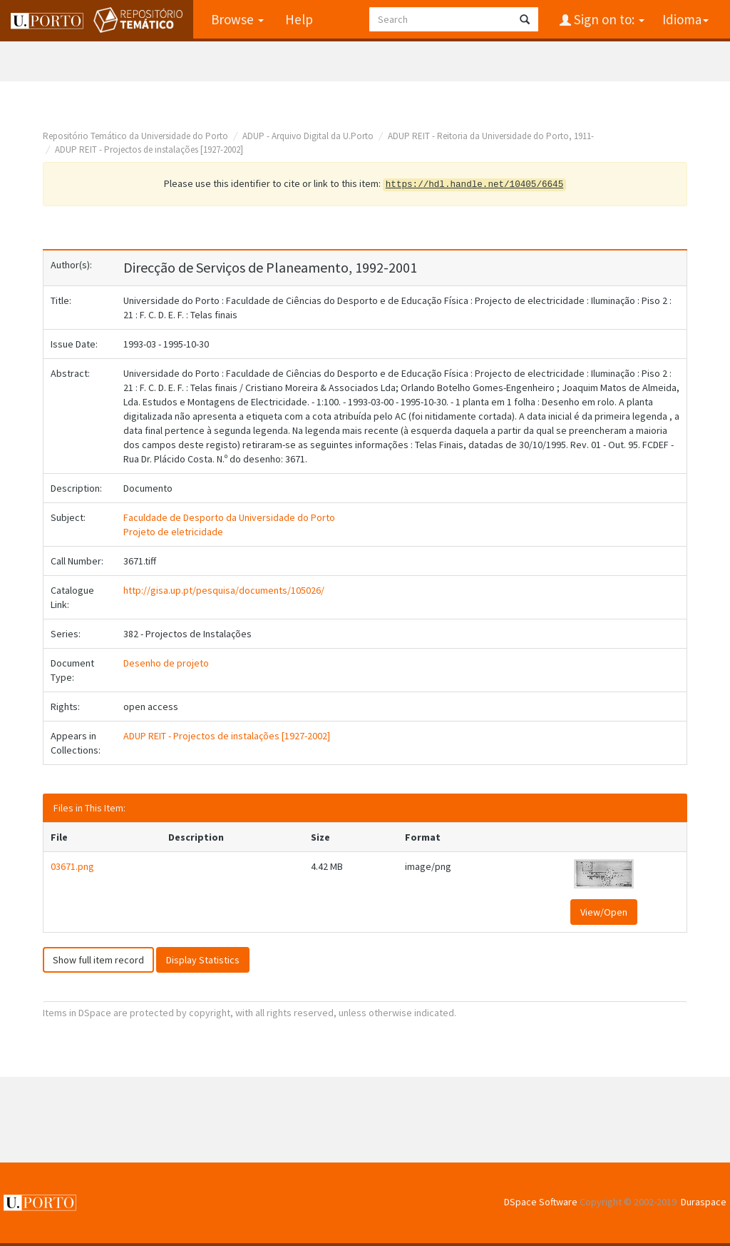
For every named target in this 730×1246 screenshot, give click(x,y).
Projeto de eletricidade (173, 531)
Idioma (685, 19)
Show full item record (98, 959)
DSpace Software (540, 1201)
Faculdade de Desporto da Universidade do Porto (229, 517)
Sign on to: (607, 19)
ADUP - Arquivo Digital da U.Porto (308, 136)
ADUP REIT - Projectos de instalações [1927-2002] (149, 149)
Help (299, 19)
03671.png (72, 866)
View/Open (603, 912)
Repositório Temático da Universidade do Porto (135, 136)
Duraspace (703, 1201)
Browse (237, 19)
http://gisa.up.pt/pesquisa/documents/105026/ (223, 590)
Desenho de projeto (166, 663)
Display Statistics (203, 959)
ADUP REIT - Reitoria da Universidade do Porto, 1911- (491, 136)
